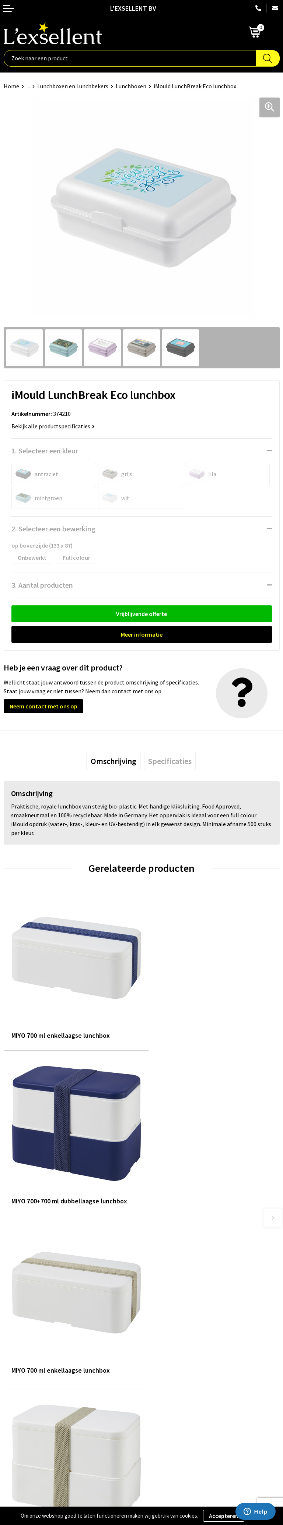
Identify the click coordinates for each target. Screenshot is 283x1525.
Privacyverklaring (26, 1388)
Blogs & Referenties (170, 1274)
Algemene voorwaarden (33, 1377)
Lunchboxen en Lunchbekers (72, 86)
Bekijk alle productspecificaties (53, 426)
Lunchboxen (131, 86)
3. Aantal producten (42, 585)
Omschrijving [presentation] (113, 761)
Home (11, 86)
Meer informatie (142, 634)
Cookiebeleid (20, 1399)
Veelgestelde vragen (170, 1297)
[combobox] (130, 58)
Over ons (156, 1263)
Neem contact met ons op (43, 706)
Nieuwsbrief (160, 1285)
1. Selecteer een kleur (44, 450)
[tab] (113, 761)
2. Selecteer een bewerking (53, 528)
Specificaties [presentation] (170, 761)
